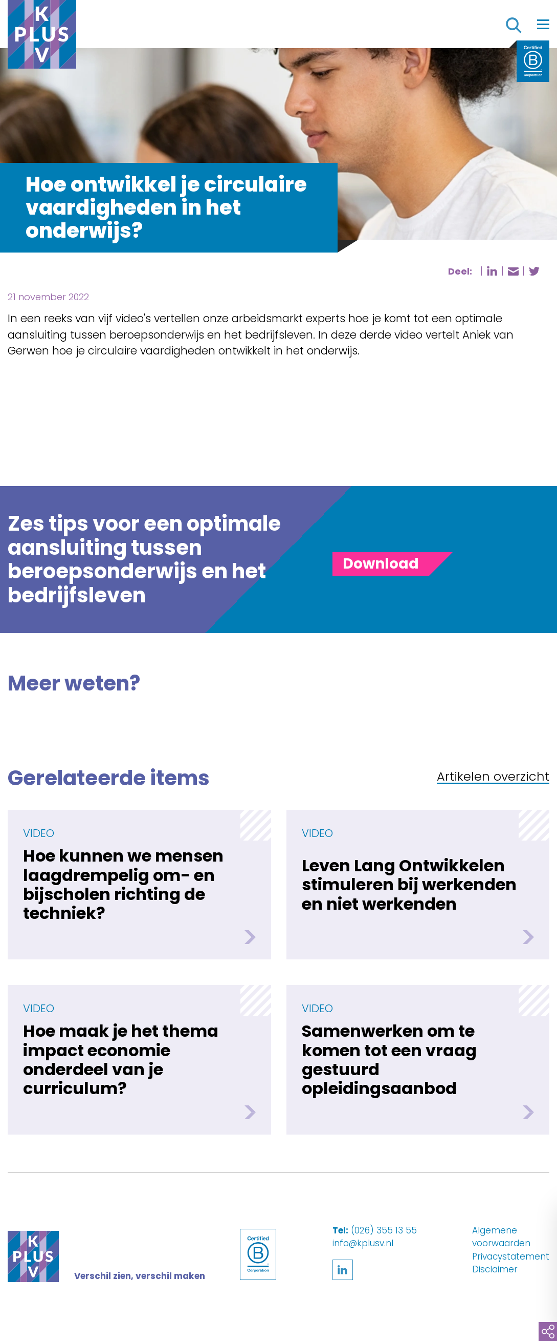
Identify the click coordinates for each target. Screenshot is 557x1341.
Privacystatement (510, 1256)
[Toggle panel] (380, 564)
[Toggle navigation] (543, 24)
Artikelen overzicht (493, 777)
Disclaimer (495, 1269)
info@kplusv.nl (362, 1243)
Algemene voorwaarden (501, 1237)
